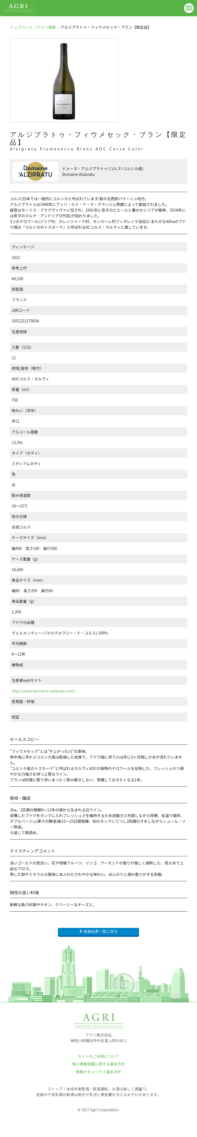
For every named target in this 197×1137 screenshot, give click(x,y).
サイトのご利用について (98, 1056)
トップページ (21, 27)
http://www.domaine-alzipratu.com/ (44, 691)
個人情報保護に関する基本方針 (98, 1064)
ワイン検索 (46, 27)
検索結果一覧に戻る (101, 931)
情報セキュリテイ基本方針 (98, 1071)
